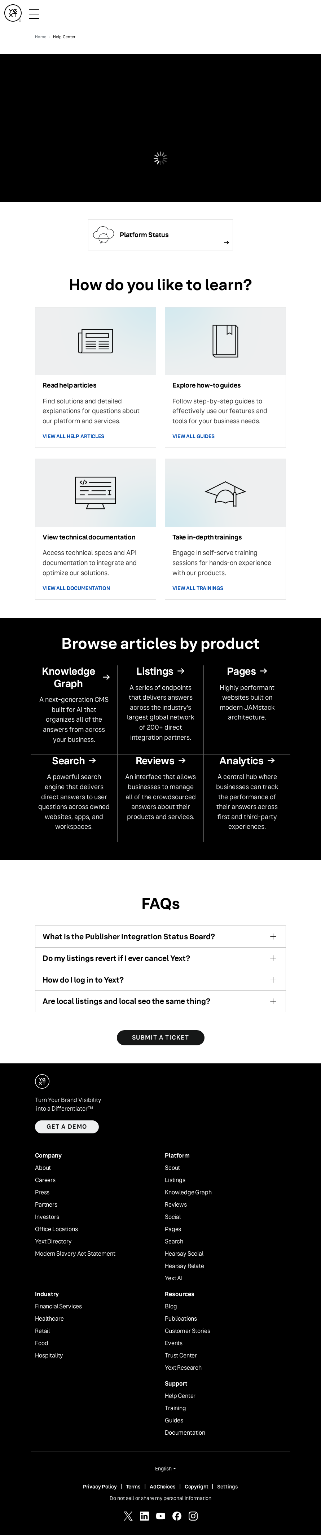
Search (174, 1241)
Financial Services (58, 1306)
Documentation (185, 1432)
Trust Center (181, 1355)
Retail (42, 1331)
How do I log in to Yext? (83, 980)
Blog (171, 1306)
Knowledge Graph (188, 1192)
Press (42, 1192)
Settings (227, 1486)
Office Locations (56, 1229)
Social (173, 1217)
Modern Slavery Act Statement (75, 1254)
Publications (181, 1318)
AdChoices (163, 1486)
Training (175, 1408)
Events (174, 1343)
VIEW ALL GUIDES (193, 436)
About (43, 1168)
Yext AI (174, 1278)
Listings (175, 1180)
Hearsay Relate (184, 1266)
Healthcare (49, 1318)
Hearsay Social (184, 1254)
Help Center (180, 1396)
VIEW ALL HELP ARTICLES (73, 436)
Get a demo (67, 1127)
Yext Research (183, 1368)
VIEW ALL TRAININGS (197, 588)
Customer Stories (187, 1331)
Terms (133, 1486)
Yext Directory (53, 1241)
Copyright (196, 1486)
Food (41, 1343)
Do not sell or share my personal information (160, 1498)
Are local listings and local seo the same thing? (126, 1001)
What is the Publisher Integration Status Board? (129, 936)
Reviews (176, 1204)
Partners (46, 1204)
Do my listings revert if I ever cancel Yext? (116, 958)
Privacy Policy (100, 1486)
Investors (47, 1217)
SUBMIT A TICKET (160, 1037)
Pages (173, 1229)
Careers (45, 1180)
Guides (174, 1420)
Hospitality (49, 1355)
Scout (172, 1168)
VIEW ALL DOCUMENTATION (76, 588)
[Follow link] (160, 235)
